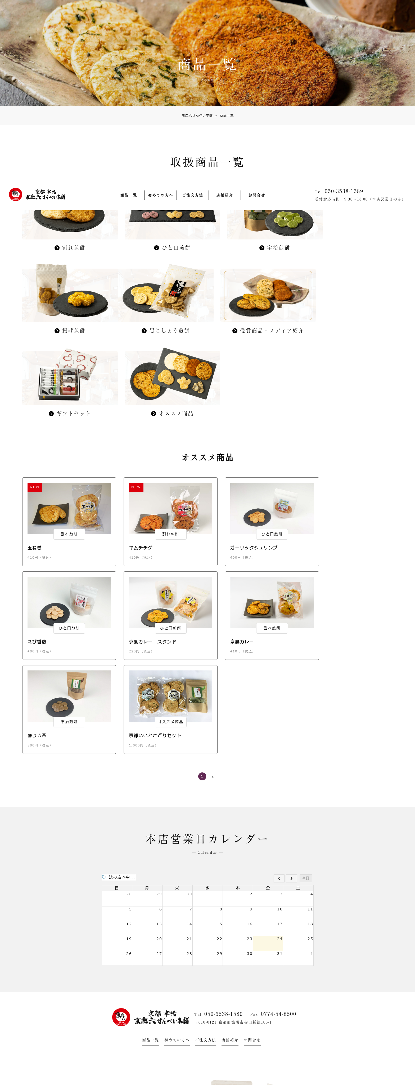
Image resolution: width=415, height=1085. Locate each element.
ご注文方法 (192, 17)
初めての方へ (160, 17)
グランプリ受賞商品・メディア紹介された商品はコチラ (199, 1076)
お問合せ (256, 17)
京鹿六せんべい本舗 (197, 115)
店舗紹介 (224, 17)
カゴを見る (392, 599)
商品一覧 (128, 17)
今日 (305, 699)
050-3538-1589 (223, 835)
